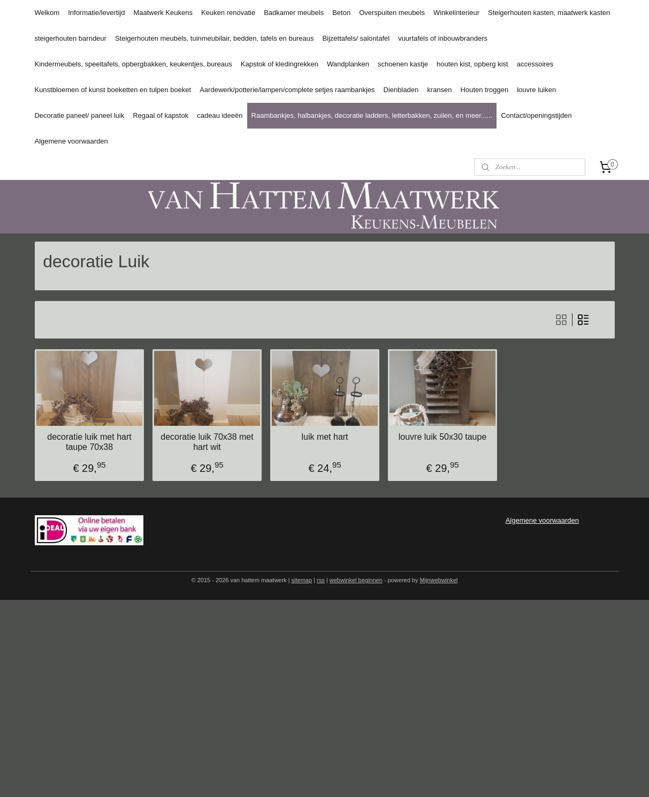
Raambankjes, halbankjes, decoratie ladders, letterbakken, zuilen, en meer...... (372, 115)
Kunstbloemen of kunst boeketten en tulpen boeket (112, 90)
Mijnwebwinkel (439, 580)
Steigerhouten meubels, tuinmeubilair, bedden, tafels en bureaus (214, 38)
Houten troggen (485, 90)
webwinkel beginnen (356, 580)
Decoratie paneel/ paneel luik (79, 115)
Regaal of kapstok (160, 115)
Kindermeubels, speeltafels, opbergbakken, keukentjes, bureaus (133, 64)
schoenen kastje (403, 64)
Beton (341, 13)
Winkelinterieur (456, 13)
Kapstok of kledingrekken (279, 64)
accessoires (535, 64)
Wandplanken (348, 64)
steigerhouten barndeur (70, 38)
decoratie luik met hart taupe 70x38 (89, 442)
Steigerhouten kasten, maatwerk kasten (549, 13)
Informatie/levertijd (96, 13)
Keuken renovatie (228, 13)
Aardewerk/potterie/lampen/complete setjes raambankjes (287, 90)
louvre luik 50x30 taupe (442, 436)
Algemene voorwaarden (71, 141)
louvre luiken (536, 90)
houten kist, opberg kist (472, 64)
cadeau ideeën (219, 115)
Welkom (46, 13)
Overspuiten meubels (392, 13)
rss (321, 580)
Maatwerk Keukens (163, 13)
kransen (439, 90)
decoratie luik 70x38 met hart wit (207, 442)
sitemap (302, 580)
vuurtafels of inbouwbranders (442, 38)
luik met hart (324, 436)
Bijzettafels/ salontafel (356, 38)
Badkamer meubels (294, 13)
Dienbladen (401, 90)
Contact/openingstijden (536, 115)
